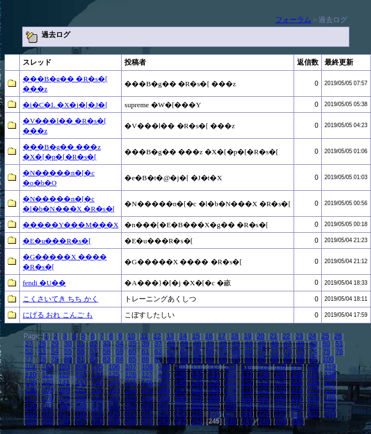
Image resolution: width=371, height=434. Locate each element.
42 (222, 344)
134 (263, 375)
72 (287, 351)
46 (274, 344)
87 (158, 359)
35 (132, 344)
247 (247, 421)
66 (209, 351)
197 (47, 406)
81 (80, 359)
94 (248, 359)
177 (30, 398)
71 (274, 351)
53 (41, 351)
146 (147, 382)
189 (230, 398)
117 (296, 367)
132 (230, 375)
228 (246, 413)
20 (260, 336)
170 (230, 390)
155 (296, 382)
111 (196, 367)
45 (261, 344)
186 (180, 398)
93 (235, 359)
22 (286, 336)
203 (147, 406)
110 (180, 367)
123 (80, 375)
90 (197, 359)
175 (313, 390)
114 (246, 367)
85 (132, 359)
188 (213, 398)
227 (230, 413)
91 (209, 359)
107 (130, 367)
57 (93, 351)
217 (64, 413)
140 (47, 382)
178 (47, 398)
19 (247, 336)
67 (222, 351)
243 (180, 421)
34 (119, 344)
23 (299, 336)
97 (287, 359)
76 (339, 351)
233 (330, 413)
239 (113, 421)
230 (280, 413)
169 (213, 390)
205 (180, 406)
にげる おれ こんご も (58, 315)
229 (263, 413)
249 (280, 421)
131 (213, 375)
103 (64, 367)
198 (64, 406)
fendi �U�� (44, 283)
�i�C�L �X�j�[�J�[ (65, 105)
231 (296, 413)
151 (230, 382)
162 (97, 390)
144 (113, 382)
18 (234, 336)
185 (163, 398)
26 (338, 336)
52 (29, 351)
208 (230, 406)
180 (80, 398)
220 (113, 413)
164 (130, 390)
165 (147, 390)
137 (313, 375)
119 (330, 367)
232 (313, 413)
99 (313, 359)
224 (180, 413)
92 (222, 359)
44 (248, 344)
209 (246, 406)
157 (330, 382)
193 (296, 398)
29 (55, 344)
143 (97, 382)
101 (30, 367)
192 (280, 398)
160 (64, 390)
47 (287, 344)
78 (41, 359)
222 (147, 413)
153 (263, 382)
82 (93, 359)
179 (64, 398)
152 (246, 382)
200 (97, 406)
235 (47, 421)
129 (180, 375)
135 (280, 375)
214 (330, 406)
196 (30, 406)
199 (80, 406)
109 (163, 367)
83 (106, 359)
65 (197, 351)
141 (64, 382)
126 (130, 375)
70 (261, 351)
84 (119, 359)
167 (180, 390)
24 (312, 336)
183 (130, 398)
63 (171, 351)
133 (246, 375)
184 (147, 398)
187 (196, 398)
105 (97, 367)
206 (196, 406)
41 (209, 344)
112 (213, 367)
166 (163, 390)
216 (47, 413)
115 (263, 367)
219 (97, 413)
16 (208, 336)
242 (163, 421)
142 (80, 382)
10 (131, 336)
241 (147, 421)
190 (246, 398)
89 (183, 359)
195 (330, 398)
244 (196, 421)
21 (273, 336)
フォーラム (293, 19)
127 (147, 375)
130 (196, 375)
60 (132, 351)
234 (30, 421)
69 (248, 351)
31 (80, 344)
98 (300, 359)
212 (296, 406)
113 (230, 367)
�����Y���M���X (70, 225)
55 (67, 351)
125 (113, 375)
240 (130, 421)
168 (196, 390)
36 (145, 344)
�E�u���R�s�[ (57, 241)
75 (326, 351)
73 (300, 351)
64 (183, 351)
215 (30, 413)
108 (147, 367)
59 (119, 351)
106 (113, 367)
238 (97, 421)
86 (145, 359)
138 (330, 375)
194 (313, 398)
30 (67, 344)
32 (93, 344)
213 (313, 406)
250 (297, 421)
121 (47, 375)
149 (196, 382)
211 (280, 406)
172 (263, 390)
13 (170, 336)
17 (221, 336)
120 (30, 375)
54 (55, 351)
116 (280, 367)
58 (106, 351)
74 (313, 351)
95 (261, 359)
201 (113, 406)
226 (213, 413)
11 (144, 336)
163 (113, 390)
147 (163, 382)
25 (324, 336)
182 (113, 398)
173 (280, 390)
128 (163, 375)
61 (145, 351)
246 (231, 421)
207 (213, 406)
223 (163, 413)
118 (313, 367)
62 (158, 351)
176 (330, 390)
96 (274, 359)
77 (29, 359)
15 (196, 336)
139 (30, 382)
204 (163, 406)
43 (235, 344)
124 (97, 375)
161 (80, 390)
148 (180, 382)
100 (327, 359)
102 (47, 367)
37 (158, 344)
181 (97, 398)
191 (263, 398)
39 (183, 344)
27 (29, 344)
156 (313, 382)
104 (80, 367)
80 (67, 359)
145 (130, 382)
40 (197, 344)
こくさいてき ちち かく (60, 299)
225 (196, 413)
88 (171, 359)
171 (246, 390)
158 (30, 390)
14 (182, 336)
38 (171, 344)
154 (280, 382)
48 (300, 344)
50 (326, 344)
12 (157, 336)
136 (296, 375)
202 (130, 406)
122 (64, 375)
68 (235, 351)
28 (41, 344)
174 (296, 390)
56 (80, 351)
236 (64, 421)
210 (263, 406)
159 (47, 390)
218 (80, 413)
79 (55, 359)
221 (130, 413)
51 (339, 344)
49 (313, 344)
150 (213, 382)
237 (80, 421)
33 (106, 344)
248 (264, 421)
